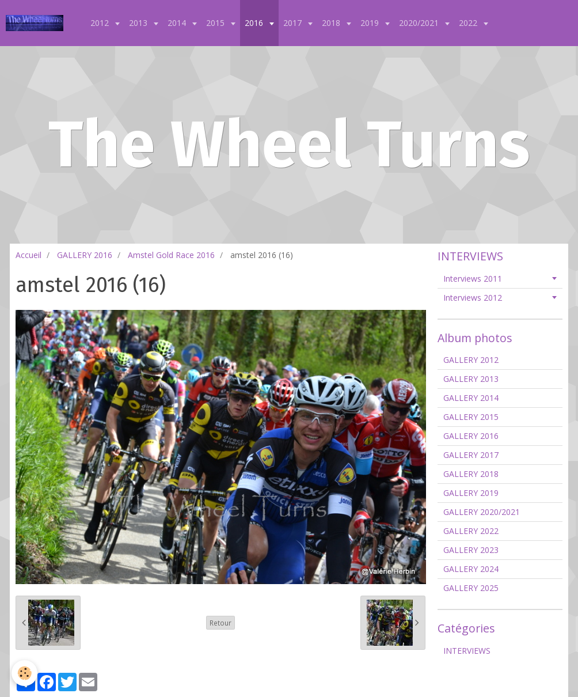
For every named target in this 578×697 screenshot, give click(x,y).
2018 (332, 22)
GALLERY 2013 (471, 378)
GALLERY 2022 (471, 530)
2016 (255, 22)
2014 (178, 22)
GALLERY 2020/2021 (481, 511)
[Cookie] (24, 673)
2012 (100, 22)
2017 (293, 22)
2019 (370, 22)
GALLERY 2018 (471, 473)
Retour (220, 622)
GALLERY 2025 (471, 587)
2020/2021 (420, 22)
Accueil (28, 254)
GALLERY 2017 (471, 454)
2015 (216, 22)
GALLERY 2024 (471, 568)
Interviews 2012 (472, 297)
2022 (469, 22)
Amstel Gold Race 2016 (171, 254)
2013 (139, 22)
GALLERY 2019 (471, 492)
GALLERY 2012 (471, 359)
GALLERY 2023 (471, 549)
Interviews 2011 (472, 278)
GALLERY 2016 (84, 254)
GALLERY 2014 (471, 397)
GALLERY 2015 (471, 416)
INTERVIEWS (466, 650)
